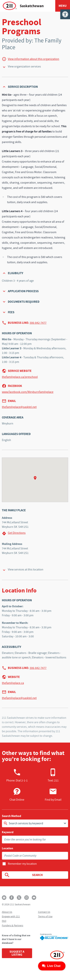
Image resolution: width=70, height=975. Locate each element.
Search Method (11, 816)
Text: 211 (53, 775)
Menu (63, 6)
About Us (7, 912)
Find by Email (53, 794)
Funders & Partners (12, 925)
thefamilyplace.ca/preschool (20, 377)
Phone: (17, 775)
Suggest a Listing (17, 953)
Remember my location (22, 864)
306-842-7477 (38, 323)
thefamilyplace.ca (13, 683)
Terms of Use (45, 916)
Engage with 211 (11, 916)
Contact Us (44, 912)
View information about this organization (33, 59)
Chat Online (17, 794)
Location (7, 848)
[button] (65, 14)
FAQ (4, 921)
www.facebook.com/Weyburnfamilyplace (27, 392)
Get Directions (14, 533)
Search (23, 875)
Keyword (7, 832)
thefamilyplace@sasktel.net (19, 407)
